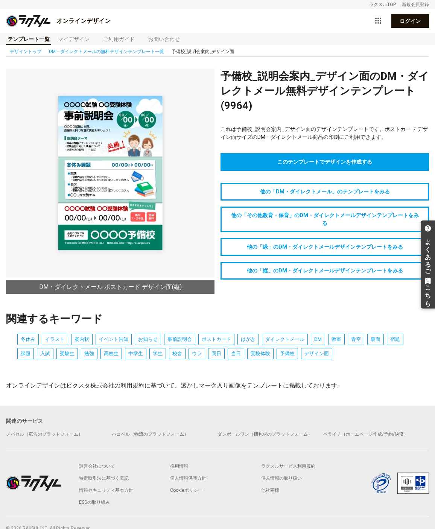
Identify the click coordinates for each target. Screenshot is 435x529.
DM (318, 339)
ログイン (410, 21)
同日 (216, 353)
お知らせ (148, 339)
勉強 (89, 353)
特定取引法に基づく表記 (104, 478)
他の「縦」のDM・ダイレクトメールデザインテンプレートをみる (325, 271)
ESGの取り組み (94, 502)
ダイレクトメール (284, 339)
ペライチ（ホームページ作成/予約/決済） (365, 434)
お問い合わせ (164, 39)
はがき (248, 339)
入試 (45, 353)
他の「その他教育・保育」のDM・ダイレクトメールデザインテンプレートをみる (325, 219)
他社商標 (270, 490)
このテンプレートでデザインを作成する (324, 162)
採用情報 (179, 466)
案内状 (82, 339)
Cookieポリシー (186, 490)
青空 (356, 339)
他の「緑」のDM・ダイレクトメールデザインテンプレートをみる (325, 247)
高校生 (111, 353)
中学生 (135, 353)
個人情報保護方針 (188, 478)
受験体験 (260, 353)
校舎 (177, 353)
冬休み (28, 339)
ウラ (197, 353)
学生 (158, 353)
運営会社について (97, 466)
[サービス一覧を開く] (378, 21)
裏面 (375, 339)
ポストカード (216, 339)
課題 (25, 353)
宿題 (395, 339)
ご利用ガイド (119, 39)
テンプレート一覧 (29, 39)
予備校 (287, 353)
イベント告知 (113, 339)
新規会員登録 (415, 4)
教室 (336, 339)
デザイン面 (316, 353)
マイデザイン (74, 39)
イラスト (55, 339)
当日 (236, 353)
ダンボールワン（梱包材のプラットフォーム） (265, 434)
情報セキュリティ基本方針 (106, 490)
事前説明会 (179, 339)
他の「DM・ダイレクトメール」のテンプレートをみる (325, 191)
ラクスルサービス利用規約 (288, 466)
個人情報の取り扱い (281, 478)
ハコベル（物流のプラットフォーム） (150, 434)
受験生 (67, 353)
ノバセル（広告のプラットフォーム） (44, 434)
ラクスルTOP (382, 4)
